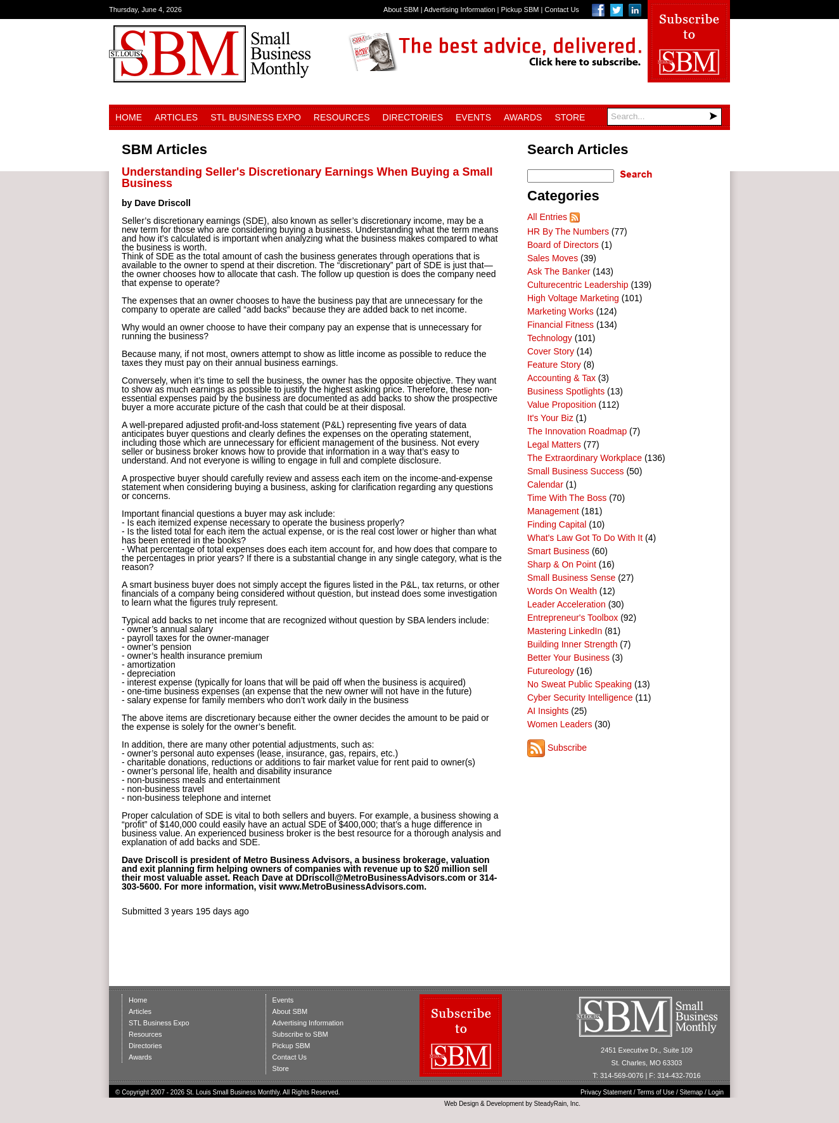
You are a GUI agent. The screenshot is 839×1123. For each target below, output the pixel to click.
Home (128, 117)
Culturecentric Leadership (578, 285)
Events (473, 117)
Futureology (550, 671)
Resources (342, 117)
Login (716, 1092)
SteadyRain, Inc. (557, 1103)
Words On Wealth (562, 591)
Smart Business (558, 551)
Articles (176, 117)
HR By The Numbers (568, 231)
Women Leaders (559, 724)
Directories (413, 117)
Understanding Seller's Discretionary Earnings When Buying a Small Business (307, 178)
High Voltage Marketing (573, 298)
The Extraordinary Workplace (584, 458)
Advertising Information (460, 9)
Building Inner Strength (572, 644)
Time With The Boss (566, 498)
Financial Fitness (560, 325)
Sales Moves (552, 258)
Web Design (461, 1103)
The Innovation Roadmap (577, 431)
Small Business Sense (571, 578)
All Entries (547, 217)
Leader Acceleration (566, 604)
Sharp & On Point (561, 564)
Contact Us (561, 9)
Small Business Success (575, 471)
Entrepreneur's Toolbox (572, 618)
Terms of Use (655, 1092)
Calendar (545, 484)
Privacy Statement (606, 1092)
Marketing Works (560, 311)
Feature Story (554, 365)
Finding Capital (556, 524)
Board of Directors (563, 245)
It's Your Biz (550, 418)
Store (569, 117)
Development (505, 1103)
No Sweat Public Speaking (579, 684)
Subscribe (567, 748)
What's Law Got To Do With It (585, 538)
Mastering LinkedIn (564, 631)
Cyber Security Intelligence (580, 697)
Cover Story (550, 351)
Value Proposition (561, 404)
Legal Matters (554, 444)
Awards (523, 117)
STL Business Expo (255, 117)
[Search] (664, 117)
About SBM (401, 9)
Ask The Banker (558, 271)
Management (553, 511)
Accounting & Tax (561, 378)
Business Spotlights (566, 391)
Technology (549, 338)
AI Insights (547, 711)
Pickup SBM (520, 9)
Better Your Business (568, 657)
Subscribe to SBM (300, 1034)
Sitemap (691, 1092)
